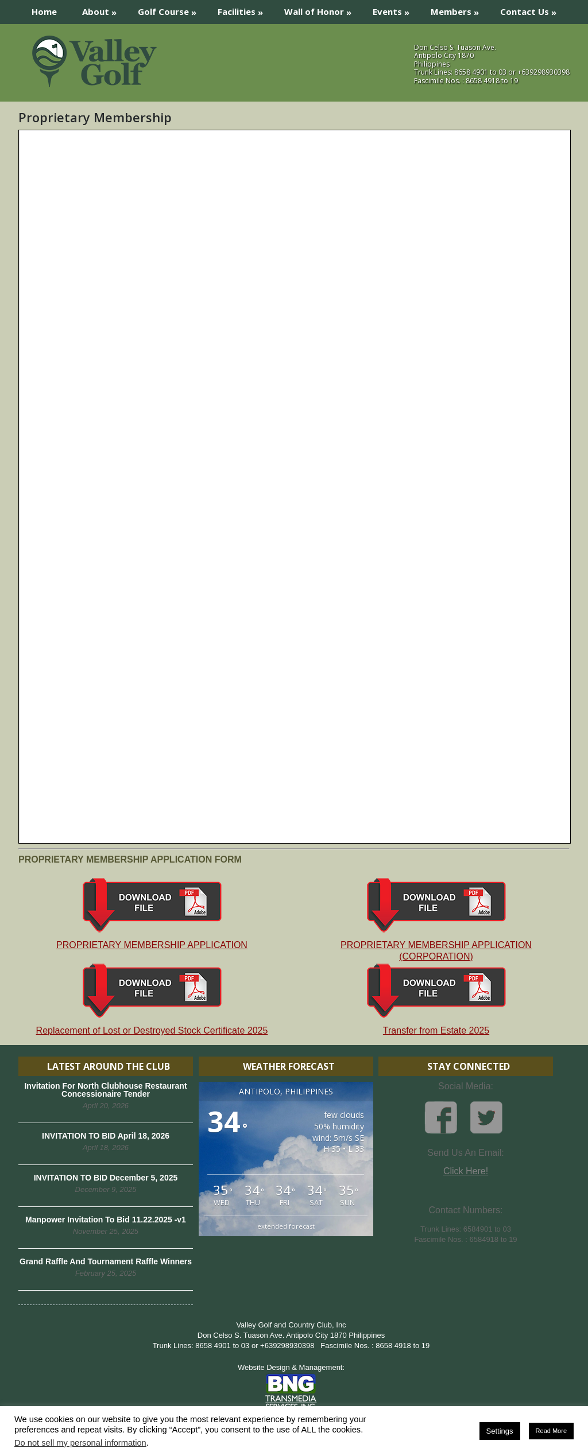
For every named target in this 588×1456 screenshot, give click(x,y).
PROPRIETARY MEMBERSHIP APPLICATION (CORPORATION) (436, 919)
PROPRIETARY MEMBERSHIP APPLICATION (151, 913)
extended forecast (286, 1226)
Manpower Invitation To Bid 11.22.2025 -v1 (105, 1219)
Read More (551, 1430)
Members (458, 9)
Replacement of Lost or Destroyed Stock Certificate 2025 (152, 998)
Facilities (244, 9)
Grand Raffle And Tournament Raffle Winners (106, 1261)
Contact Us (532, 9)
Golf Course (171, 9)
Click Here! (465, 1171)
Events (395, 9)
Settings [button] (499, 1431)
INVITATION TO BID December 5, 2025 (106, 1177)
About (103, 9)
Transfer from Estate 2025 (436, 998)
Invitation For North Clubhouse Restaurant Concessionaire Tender (105, 1089)
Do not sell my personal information (80, 1442)
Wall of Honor (321, 9)
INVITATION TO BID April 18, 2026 (105, 1135)
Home (44, 11)
